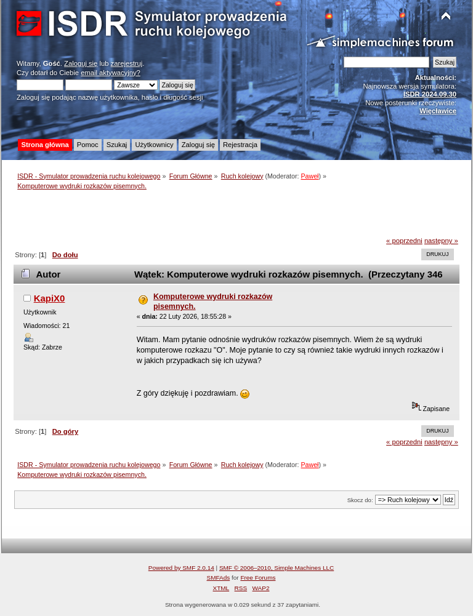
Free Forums (257, 577)
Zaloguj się (80, 63)
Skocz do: (360, 500)
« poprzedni (404, 240)
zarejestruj (127, 63)
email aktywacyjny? (110, 72)
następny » (441, 240)
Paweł (309, 176)
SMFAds (218, 577)
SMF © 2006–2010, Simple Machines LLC (276, 567)
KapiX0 (49, 298)
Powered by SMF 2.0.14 (181, 567)
